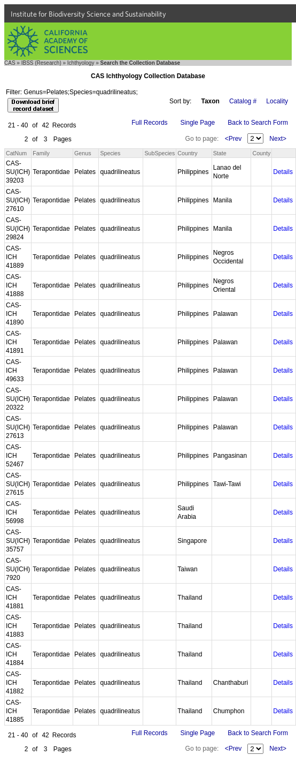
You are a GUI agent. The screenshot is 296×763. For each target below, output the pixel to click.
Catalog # (242, 101)
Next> (277, 138)
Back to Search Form (258, 122)
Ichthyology (81, 63)
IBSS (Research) (41, 63)
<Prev (233, 138)
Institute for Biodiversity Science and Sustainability (88, 14)
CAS (9, 63)
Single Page (198, 122)
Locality (277, 101)
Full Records (149, 122)
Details (283, 172)
